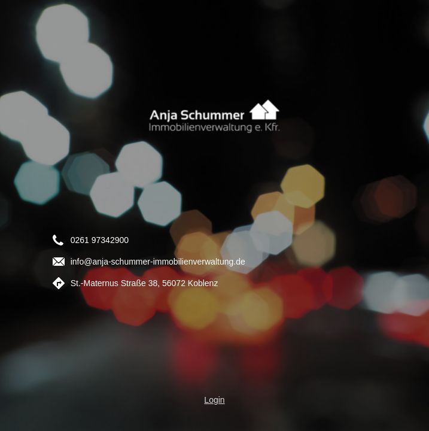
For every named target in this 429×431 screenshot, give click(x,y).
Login (214, 400)
